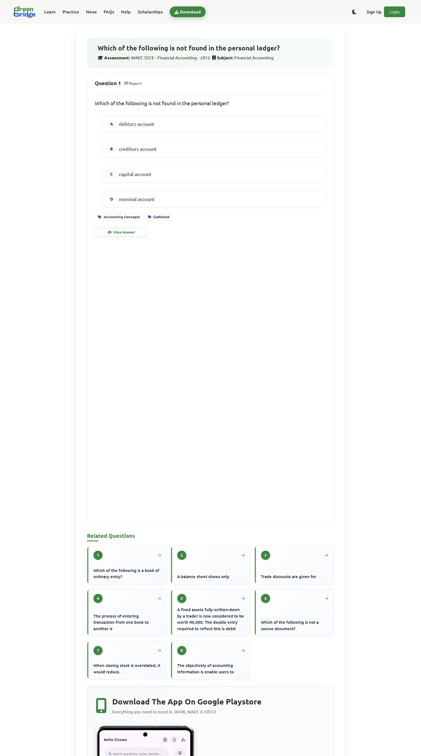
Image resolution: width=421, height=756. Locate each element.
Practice (71, 11)
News (91, 11)
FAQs (109, 11)
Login (394, 11)
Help (126, 11)
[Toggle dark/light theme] (354, 11)
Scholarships (150, 11)
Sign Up (374, 11)
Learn (50, 11)
